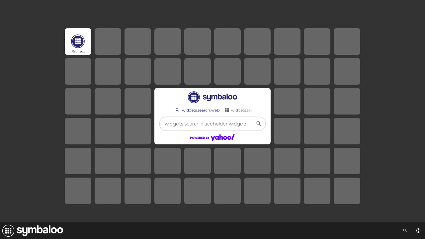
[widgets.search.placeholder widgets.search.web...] (212, 123)
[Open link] (78, 41)
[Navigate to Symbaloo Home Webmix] (31, 230)
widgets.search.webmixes (251, 110)
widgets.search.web (196, 110)
